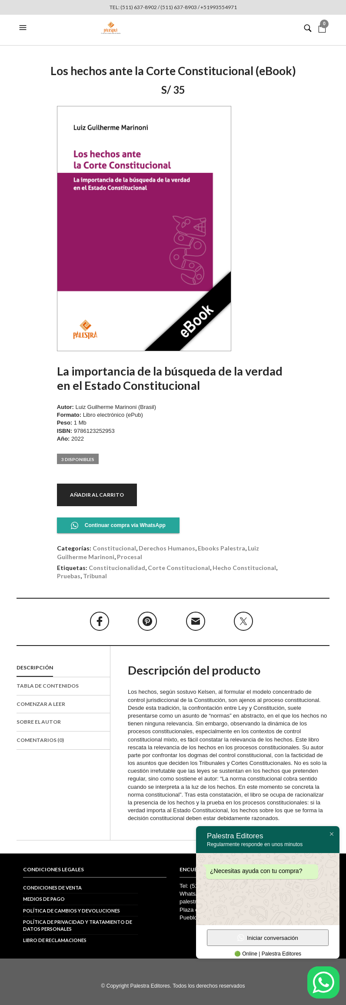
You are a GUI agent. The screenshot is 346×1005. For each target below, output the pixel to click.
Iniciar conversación (267, 937)
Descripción (35, 667)
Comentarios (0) (40, 740)
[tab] (63, 668)
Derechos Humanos (167, 548)
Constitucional (114, 548)
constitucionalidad (117, 567)
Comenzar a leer (41, 704)
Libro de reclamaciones (54, 940)
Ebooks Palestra (221, 548)
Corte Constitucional (179, 567)
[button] (24, 28)
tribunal (95, 576)
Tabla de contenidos (48, 685)
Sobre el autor (39, 721)
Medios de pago (44, 899)
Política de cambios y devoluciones (71, 910)
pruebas (68, 576)
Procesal (129, 556)
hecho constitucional (244, 567)
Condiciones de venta (52, 887)
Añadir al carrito (97, 494)
